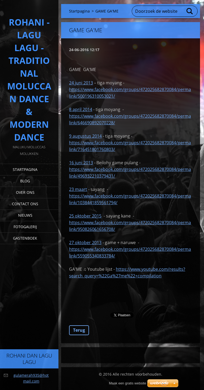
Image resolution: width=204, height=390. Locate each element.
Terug (79, 330)
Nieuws (25, 215)
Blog (25, 180)
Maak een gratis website (127, 383)
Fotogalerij (25, 226)
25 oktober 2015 (85, 216)
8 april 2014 (80, 109)
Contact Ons (25, 203)
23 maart (78, 189)
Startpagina (25, 169)
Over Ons (25, 192)
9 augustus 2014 (85, 136)
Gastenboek (25, 238)
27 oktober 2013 (85, 242)
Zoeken (189, 11)
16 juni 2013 (81, 163)
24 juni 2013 (81, 83)
